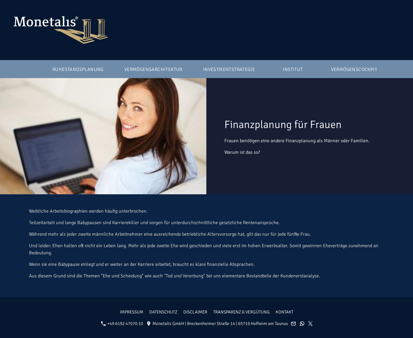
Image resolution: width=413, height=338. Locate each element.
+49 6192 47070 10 (122, 323)
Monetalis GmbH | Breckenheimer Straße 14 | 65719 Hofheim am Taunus (217, 323)
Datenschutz (163, 312)
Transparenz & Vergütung (241, 312)
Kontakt (284, 312)
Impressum (131, 312)
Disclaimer (195, 312)
